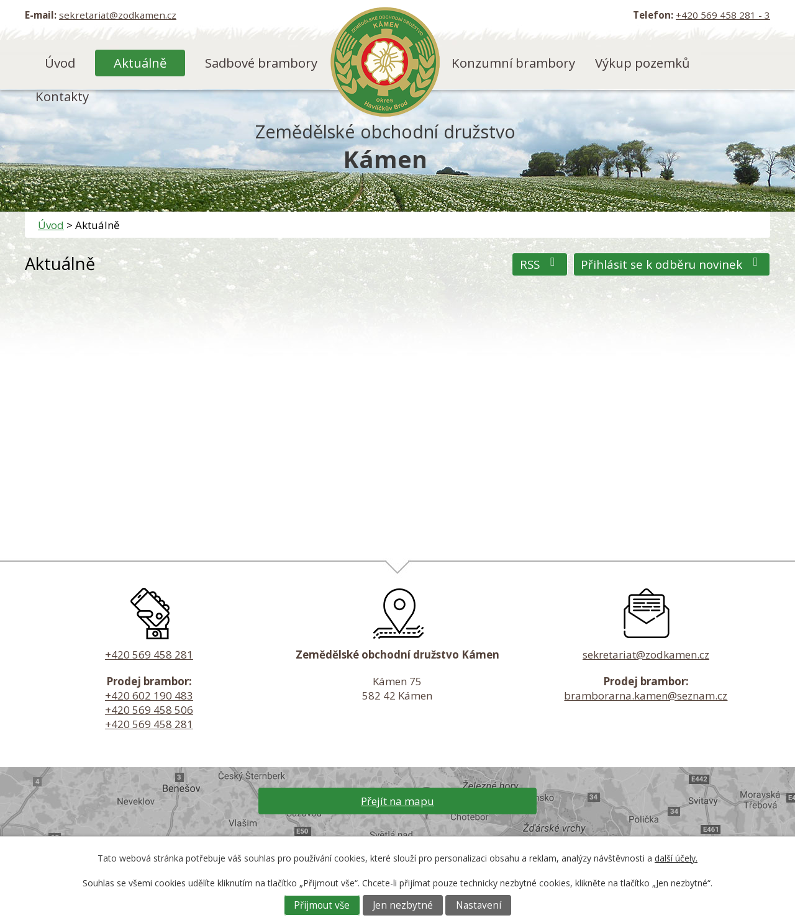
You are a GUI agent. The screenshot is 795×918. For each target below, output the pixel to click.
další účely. (676, 858)
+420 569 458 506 (149, 710)
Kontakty (62, 96)
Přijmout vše (322, 905)
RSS (540, 264)
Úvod (60, 62)
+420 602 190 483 (149, 695)
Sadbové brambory (261, 62)
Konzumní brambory (513, 62)
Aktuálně (140, 62)
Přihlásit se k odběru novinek (672, 264)
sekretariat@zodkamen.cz (117, 15)
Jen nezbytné (403, 905)
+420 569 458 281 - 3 (723, 15)
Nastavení (478, 905)
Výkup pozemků (642, 62)
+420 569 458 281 (149, 654)
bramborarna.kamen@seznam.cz (645, 695)
